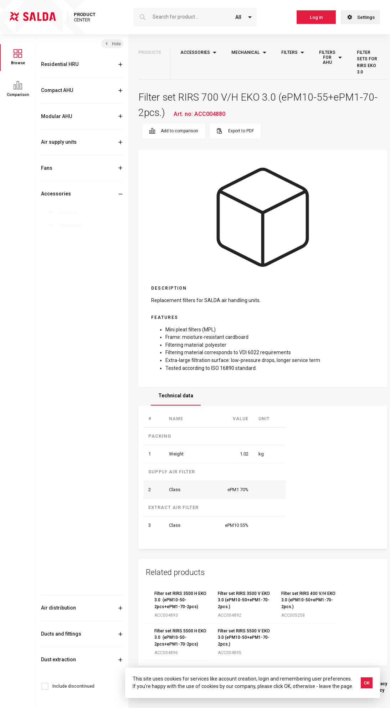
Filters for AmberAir (88, 462)
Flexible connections (85, 495)
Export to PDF (235, 131)
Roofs (71, 561)
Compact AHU (57, 90)
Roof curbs (76, 548)
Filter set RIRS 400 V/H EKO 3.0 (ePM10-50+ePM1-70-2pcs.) (308, 600)
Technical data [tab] (175, 395)
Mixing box (75, 250)
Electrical (69, 212)
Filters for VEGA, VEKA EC (95, 388)
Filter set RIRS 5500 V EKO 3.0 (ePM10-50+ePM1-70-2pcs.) (244, 637)
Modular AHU (56, 116)
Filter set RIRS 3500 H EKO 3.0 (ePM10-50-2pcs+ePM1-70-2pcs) (180, 600)
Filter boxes (76, 326)
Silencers (74, 573)
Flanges (73, 483)
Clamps (72, 275)
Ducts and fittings (61, 634)
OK (367, 683)
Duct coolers (77, 301)
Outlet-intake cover (84, 523)
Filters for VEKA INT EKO (97, 362)
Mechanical (71, 225)
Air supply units (59, 142)
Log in (316, 17)
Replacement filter (91, 400)
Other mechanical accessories (83, 509)
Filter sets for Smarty (94, 439)
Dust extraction (58, 659)
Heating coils (78, 313)
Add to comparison (173, 131)
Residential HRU (59, 64)
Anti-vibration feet (83, 237)
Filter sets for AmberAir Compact (96, 412)
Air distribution (58, 608)
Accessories (56, 194)
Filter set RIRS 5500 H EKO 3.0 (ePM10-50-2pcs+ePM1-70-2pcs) (180, 637)
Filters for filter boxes (91, 451)
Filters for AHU (85, 351)
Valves (71, 586)
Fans (46, 168)
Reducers (74, 536)
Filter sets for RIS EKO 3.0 (95, 427)
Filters (71, 338)
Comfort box (77, 262)
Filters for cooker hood (90, 471)
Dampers (74, 288)
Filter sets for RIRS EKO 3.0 (97, 374)
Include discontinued (73, 686)
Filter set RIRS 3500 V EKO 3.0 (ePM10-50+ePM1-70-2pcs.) (244, 600)
